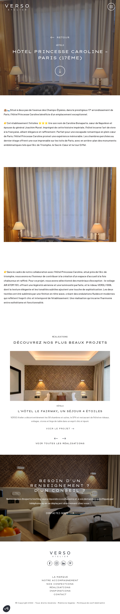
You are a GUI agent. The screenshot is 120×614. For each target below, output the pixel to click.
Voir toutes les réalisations (60, 443)
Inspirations (60, 591)
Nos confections (60, 584)
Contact (60, 594)
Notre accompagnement (60, 580)
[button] (6, 608)
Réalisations (60, 587)
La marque (60, 577)
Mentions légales (66, 603)
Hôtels (60, 406)
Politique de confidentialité (91, 603)
